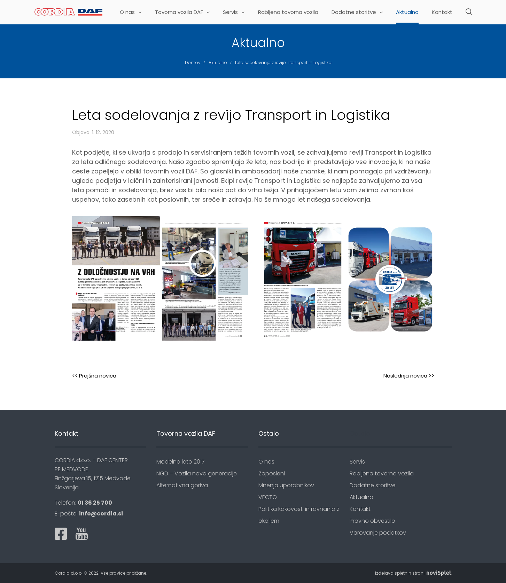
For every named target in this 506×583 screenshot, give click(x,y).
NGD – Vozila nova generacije (196, 473)
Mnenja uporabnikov (286, 485)
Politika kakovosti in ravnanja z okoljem (299, 515)
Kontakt (442, 12)
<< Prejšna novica (94, 375)
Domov (193, 62)
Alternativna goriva (182, 485)
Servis (234, 12)
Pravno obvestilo (372, 521)
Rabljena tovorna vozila (288, 12)
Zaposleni (271, 473)
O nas (131, 12)
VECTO (267, 497)
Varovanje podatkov (378, 533)
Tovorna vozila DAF (182, 12)
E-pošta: (89, 513)
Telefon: (83, 502)
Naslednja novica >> (408, 375)
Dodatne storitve (357, 12)
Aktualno (407, 12)
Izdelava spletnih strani (413, 573)
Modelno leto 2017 (180, 462)
